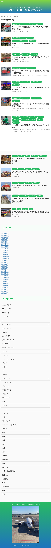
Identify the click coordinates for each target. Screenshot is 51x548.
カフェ (4, 332)
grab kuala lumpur (26, 92)
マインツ (5, 405)
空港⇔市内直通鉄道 (9, 471)
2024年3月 (5, 272)
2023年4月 (5, 291)
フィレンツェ (6, 382)
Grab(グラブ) (6, 305)
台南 (3, 448)
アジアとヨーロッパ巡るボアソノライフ (26, 10)
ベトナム (5, 394)
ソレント (5, 355)
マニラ (4, 409)
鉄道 (3, 482)
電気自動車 (6, 486)
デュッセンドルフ (8, 359)
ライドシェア (25, 61)
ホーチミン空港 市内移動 (39, 75)
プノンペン (6, 386)
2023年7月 (5, 285)
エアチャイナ (6, 328)
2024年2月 (5, 274)
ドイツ (4, 363)
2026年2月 (5, 233)
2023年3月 (5, 293)
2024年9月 (5, 260)
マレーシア (6, 413)
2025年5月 (5, 245)
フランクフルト (7, 390)
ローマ (4, 428)
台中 (3, 440)
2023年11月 (5, 279)
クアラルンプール (8, 340)
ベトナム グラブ (26, 75)
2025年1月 (5, 252)
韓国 (3, 490)
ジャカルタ (6, 343)
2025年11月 (5, 237)
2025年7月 (5, 241)
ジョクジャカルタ (8, 347)
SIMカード (5, 313)
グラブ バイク (36, 129)
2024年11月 (5, 256)
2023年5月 (5, 289)
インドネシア (6, 324)
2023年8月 (5, 283)
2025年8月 (5, 239)
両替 (3, 432)
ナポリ (4, 367)
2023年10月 (5, 281)
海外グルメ (6, 467)
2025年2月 (5, 250)
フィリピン (6, 378)
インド (4, 320)
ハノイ (4, 370)
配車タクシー (27, 131)
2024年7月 (5, 264)
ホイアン (5, 401)
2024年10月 (5, 258)
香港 (3, 494)
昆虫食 (4, 455)
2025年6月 (5, 243)
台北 (3, 444)
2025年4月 (5, 247)
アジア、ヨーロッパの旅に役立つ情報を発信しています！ (25, 504)
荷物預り (5, 479)
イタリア (5, 316)
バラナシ (5, 374)
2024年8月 (5, 262)
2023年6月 (5, 287)
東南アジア (6, 463)
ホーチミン (6, 398)
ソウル (4, 351)
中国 (3, 436)
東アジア (5, 459)
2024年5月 (5, 268)
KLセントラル (7, 309)
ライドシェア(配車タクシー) (11, 425)
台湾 (3, 452)
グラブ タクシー (26, 129)
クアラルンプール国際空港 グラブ (31, 108)
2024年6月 (5, 266)
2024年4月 (5, 270)
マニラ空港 (25, 31)
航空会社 (5, 475)
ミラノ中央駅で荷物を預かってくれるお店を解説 (29, 185)
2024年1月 (5, 276)
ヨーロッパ (6, 421)
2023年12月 (5, 277)
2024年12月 (5, 254)
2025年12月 (5, 235)
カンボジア (6, 336)
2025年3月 (5, 249)
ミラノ (4, 417)
